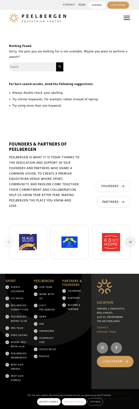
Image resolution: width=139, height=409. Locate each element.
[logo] (37, 18)
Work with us (46, 296)
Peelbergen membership (19, 355)
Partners (74, 298)
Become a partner (74, 307)
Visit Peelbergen (47, 307)
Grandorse (46, 331)
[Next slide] (130, 242)
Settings (95, 401)
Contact (69, 4)
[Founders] (113, 186)
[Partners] (113, 202)
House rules (47, 349)
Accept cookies (49, 401)
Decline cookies (74, 401)
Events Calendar (17, 289)
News (81, 4)
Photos (44, 356)
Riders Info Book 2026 (18, 344)
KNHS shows (19, 335)
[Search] (36, 66)
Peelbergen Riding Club (19, 318)
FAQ (41, 324)
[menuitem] (68, 5)
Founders (74, 291)
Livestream (117, 5)
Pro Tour (17, 328)
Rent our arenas (17, 366)
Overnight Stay (46, 340)
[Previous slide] (9, 242)
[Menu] (125, 18)
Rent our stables (17, 378)
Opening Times (106, 331)
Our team (45, 287)
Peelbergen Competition (19, 307)
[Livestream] (115, 361)
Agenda (96, 5)
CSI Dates (17, 298)
